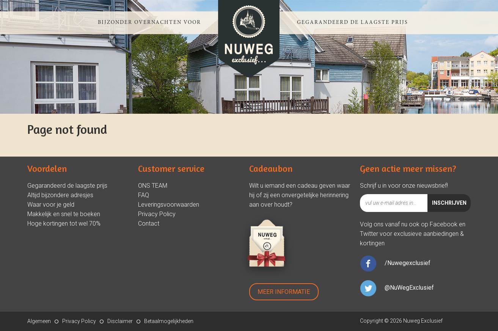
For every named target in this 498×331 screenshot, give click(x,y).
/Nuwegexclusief (407, 263)
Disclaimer (120, 321)
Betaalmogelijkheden (168, 321)
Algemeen (39, 321)
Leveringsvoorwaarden (168, 204)
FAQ (143, 195)
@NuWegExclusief (409, 287)
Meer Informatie (284, 291)
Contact (148, 223)
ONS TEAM (152, 185)
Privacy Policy (157, 214)
